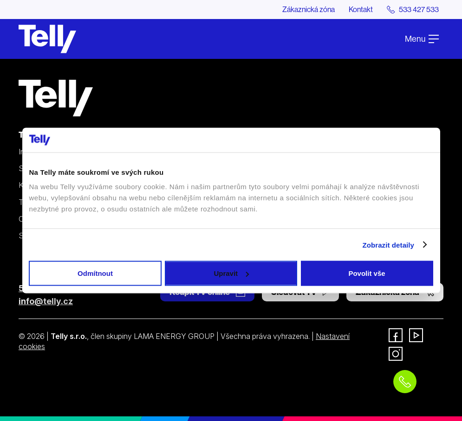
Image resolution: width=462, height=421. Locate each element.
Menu (422, 38)
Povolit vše (366, 273)
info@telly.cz (46, 301)
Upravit (231, 273)
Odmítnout (95, 273)
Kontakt (361, 9)
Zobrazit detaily (388, 245)
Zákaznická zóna (308, 9)
